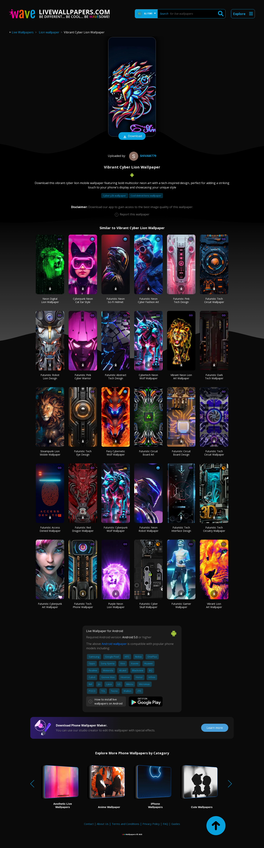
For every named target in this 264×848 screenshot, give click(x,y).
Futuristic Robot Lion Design (50, 376)
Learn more (215, 728)
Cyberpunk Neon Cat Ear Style (83, 300)
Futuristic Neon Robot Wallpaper (148, 529)
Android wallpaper (114, 644)
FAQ (165, 824)
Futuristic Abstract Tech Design (115, 376)
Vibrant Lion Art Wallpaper (214, 605)
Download (132, 136)
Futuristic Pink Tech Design (181, 300)
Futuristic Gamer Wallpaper (181, 605)
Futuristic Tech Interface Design (181, 529)
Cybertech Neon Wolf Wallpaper (148, 376)
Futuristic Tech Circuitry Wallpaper (214, 529)
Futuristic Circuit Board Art (148, 452)
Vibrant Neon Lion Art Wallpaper (181, 376)
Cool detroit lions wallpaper (146, 195)
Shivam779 (142, 156)
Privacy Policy (151, 824)
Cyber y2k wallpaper (114, 195)
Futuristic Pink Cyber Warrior (83, 376)
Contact (89, 824)
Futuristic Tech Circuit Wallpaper (214, 300)
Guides (175, 824)
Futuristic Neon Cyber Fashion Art (148, 300)
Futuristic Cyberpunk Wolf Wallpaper (116, 529)
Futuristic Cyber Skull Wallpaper (148, 605)
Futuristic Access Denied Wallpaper (50, 529)
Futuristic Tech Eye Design (82, 452)
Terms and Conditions (125, 824)
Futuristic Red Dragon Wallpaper (83, 529)
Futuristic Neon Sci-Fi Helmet (116, 300)
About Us (103, 824)
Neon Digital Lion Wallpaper (50, 300)
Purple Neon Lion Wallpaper (115, 605)
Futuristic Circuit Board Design (181, 452)
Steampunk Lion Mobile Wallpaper (50, 452)
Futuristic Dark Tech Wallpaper (214, 376)
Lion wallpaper (49, 32)
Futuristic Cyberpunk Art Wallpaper (50, 605)
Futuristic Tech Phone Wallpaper (83, 605)
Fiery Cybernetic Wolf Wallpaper (115, 452)
